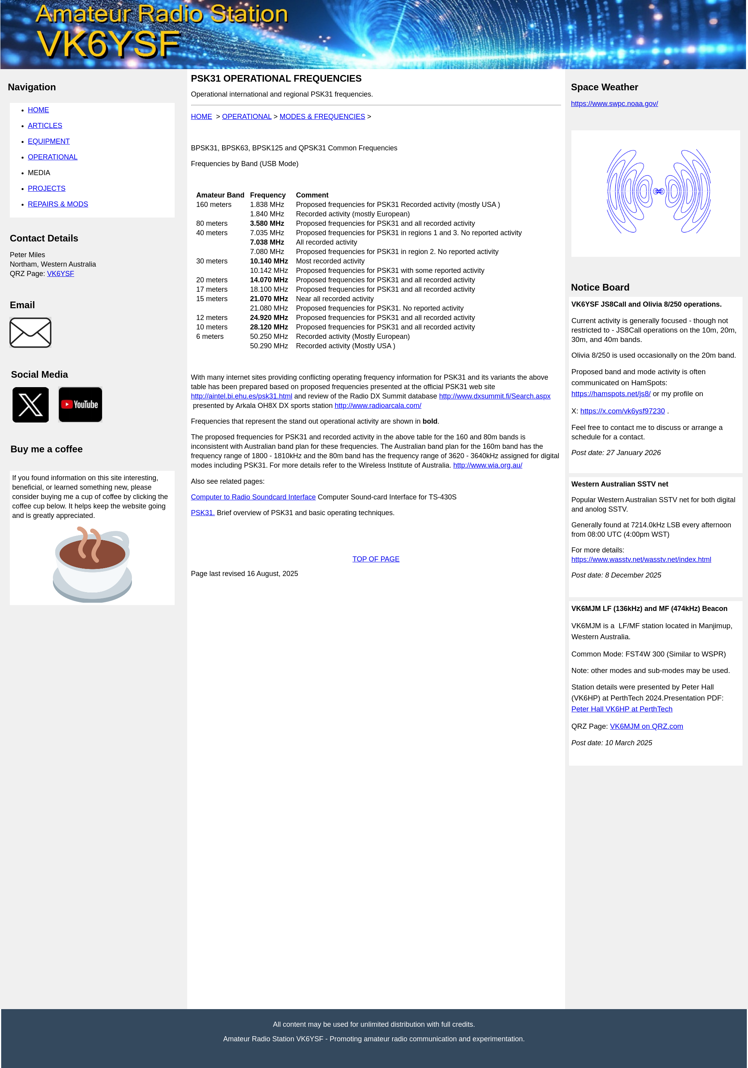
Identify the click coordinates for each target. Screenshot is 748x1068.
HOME (201, 117)
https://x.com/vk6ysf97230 (622, 411)
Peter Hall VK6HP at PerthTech (622, 709)
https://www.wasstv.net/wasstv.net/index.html (641, 559)
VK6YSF (60, 274)
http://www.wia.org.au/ (487, 465)
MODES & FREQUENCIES (322, 117)
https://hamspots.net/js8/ (611, 394)
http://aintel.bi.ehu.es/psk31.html (241, 396)
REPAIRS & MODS (58, 204)
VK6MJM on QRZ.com (647, 726)
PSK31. (203, 513)
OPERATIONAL (247, 117)
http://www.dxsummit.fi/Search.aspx (495, 396)
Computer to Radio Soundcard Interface (253, 497)
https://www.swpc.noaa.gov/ (614, 104)
